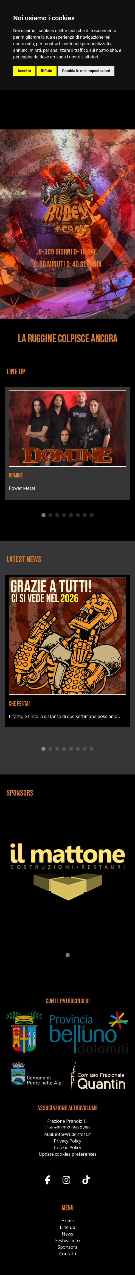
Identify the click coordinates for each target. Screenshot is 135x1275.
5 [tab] (71, 515)
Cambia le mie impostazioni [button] (86, 71)
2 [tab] (50, 515)
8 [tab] (91, 515)
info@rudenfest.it (73, 1134)
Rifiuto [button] (46, 71)
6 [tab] (78, 515)
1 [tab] (43, 515)
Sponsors (67, 1247)
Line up (67, 1227)
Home (67, 1221)
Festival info (67, 1240)
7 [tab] (85, 515)
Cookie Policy (67, 1147)
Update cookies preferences (68, 1154)
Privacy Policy (67, 1141)
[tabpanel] (67, 443)
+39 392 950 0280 (72, 1128)
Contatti (67, 1254)
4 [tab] (64, 515)
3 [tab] (57, 515)
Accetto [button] (24, 71)
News (67, 1234)
